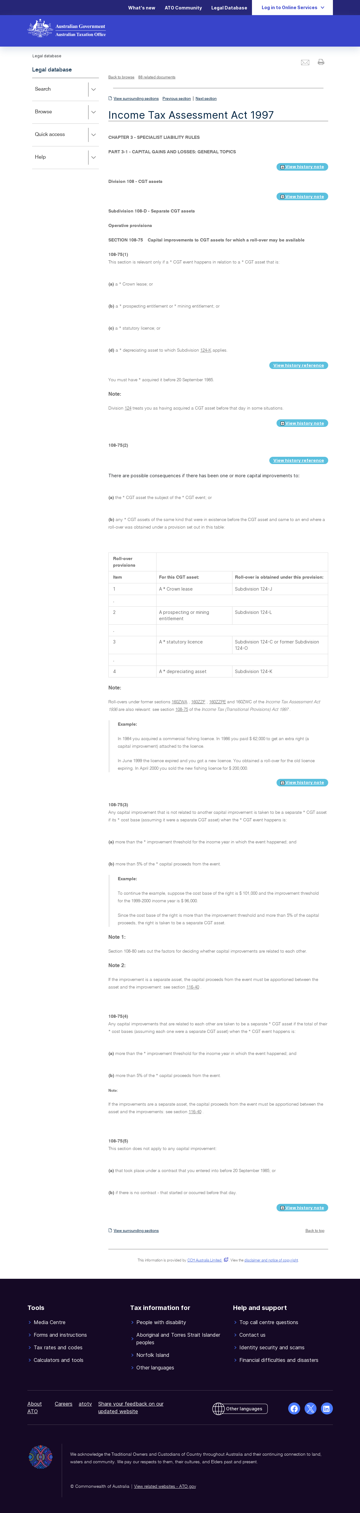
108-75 (181, 709)
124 (128, 408)
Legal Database (229, 7)
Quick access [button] (67, 135)
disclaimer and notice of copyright (271, 1260)
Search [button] (67, 90)
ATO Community (183, 7)
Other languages (244, 1408)
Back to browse (121, 77)
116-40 (192, 987)
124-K (205, 350)
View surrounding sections (136, 99)
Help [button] (67, 158)
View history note (302, 166)
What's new (141, 7)
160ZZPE (217, 702)
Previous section (177, 99)
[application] (65, 123)
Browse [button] (67, 112)
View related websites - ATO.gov (165, 1486)
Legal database (52, 70)
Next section (206, 99)
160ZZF (198, 702)
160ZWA (179, 702)
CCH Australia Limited (206, 1260)
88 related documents (156, 77)
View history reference (298, 365)
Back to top (315, 1231)
